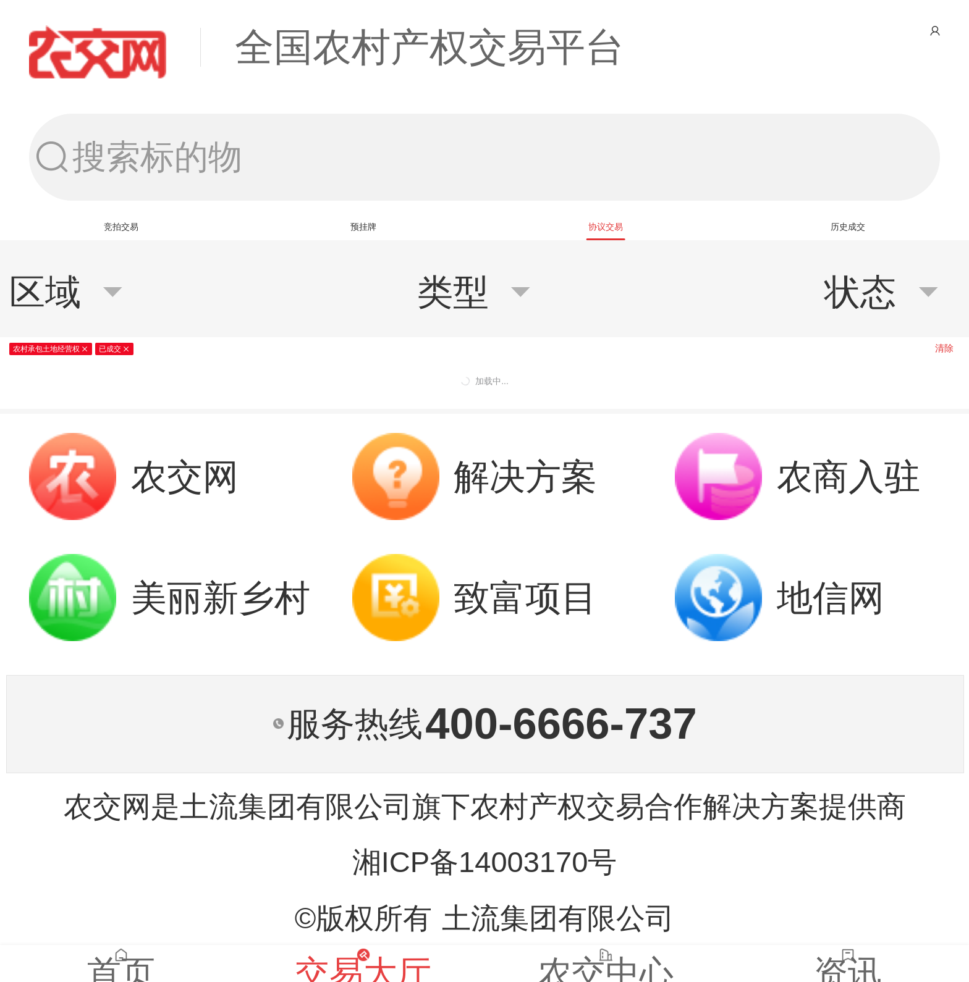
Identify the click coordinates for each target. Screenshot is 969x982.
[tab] (121, 226)
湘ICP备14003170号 (484, 862)
